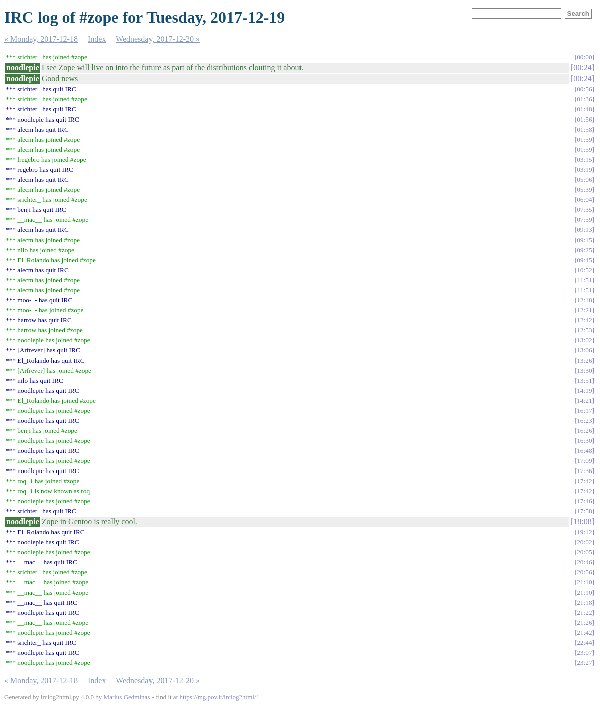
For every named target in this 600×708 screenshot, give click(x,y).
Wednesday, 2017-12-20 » (158, 39)
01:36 (584, 99)
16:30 (584, 440)
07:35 (584, 209)
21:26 (584, 622)
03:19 (584, 169)
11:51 (584, 280)
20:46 (584, 562)
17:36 (584, 471)
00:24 (582, 67)
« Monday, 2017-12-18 (41, 39)
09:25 (584, 250)
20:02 (584, 542)
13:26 (584, 360)
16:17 (584, 410)
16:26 (584, 430)
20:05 (584, 552)
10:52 (584, 270)
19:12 (584, 532)
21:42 (584, 632)
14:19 (584, 390)
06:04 (584, 199)
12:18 (584, 300)
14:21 (584, 400)
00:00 (584, 57)
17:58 (584, 511)
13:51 (584, 380)
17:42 (584, 481)
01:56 (584, 119)
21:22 (584, 612)
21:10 (584, 582)
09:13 (584, 229)
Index (97, 39)
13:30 (584, 370)
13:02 (584, 340)
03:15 (584, 159)
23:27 (584, 662)
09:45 (584, 260)
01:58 (584, 129)
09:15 (584, 240)
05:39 (584, 189)
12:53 (584, 330)
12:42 (584, 320)
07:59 (584, 219)
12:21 (584, 310)
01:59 (584, 139)
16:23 (584, 420)
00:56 (584, 89)
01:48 (584, 109)
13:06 (584, 350)
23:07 (584, 652)
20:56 (584, 572)
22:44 (584, 642)
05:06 (584, 179)
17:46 (584, 501)
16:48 (584, 450)
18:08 (582, 521)
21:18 (584, 602)
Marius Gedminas (127, 697)
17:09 (584, 460)
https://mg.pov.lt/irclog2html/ (218, 697)
